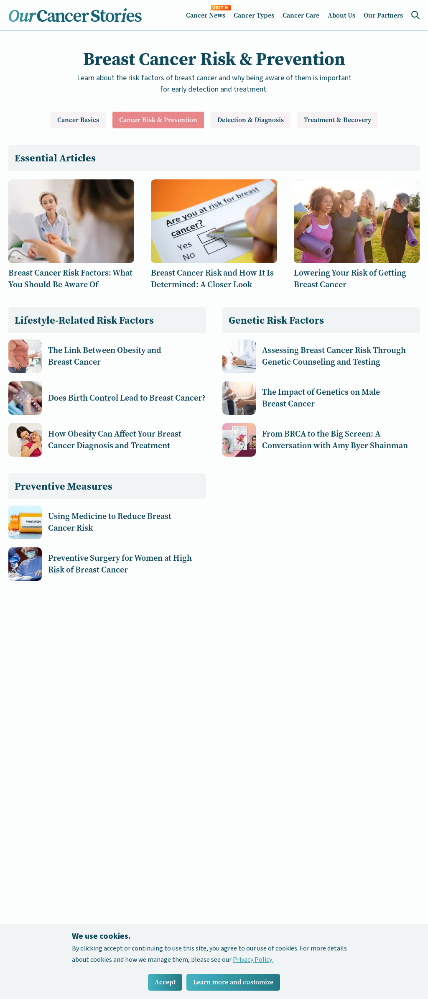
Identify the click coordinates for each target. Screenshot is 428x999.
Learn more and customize (233, 982)
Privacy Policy (253, 959)
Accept (165, 982)
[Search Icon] (415, 15)
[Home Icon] (75, 15)
